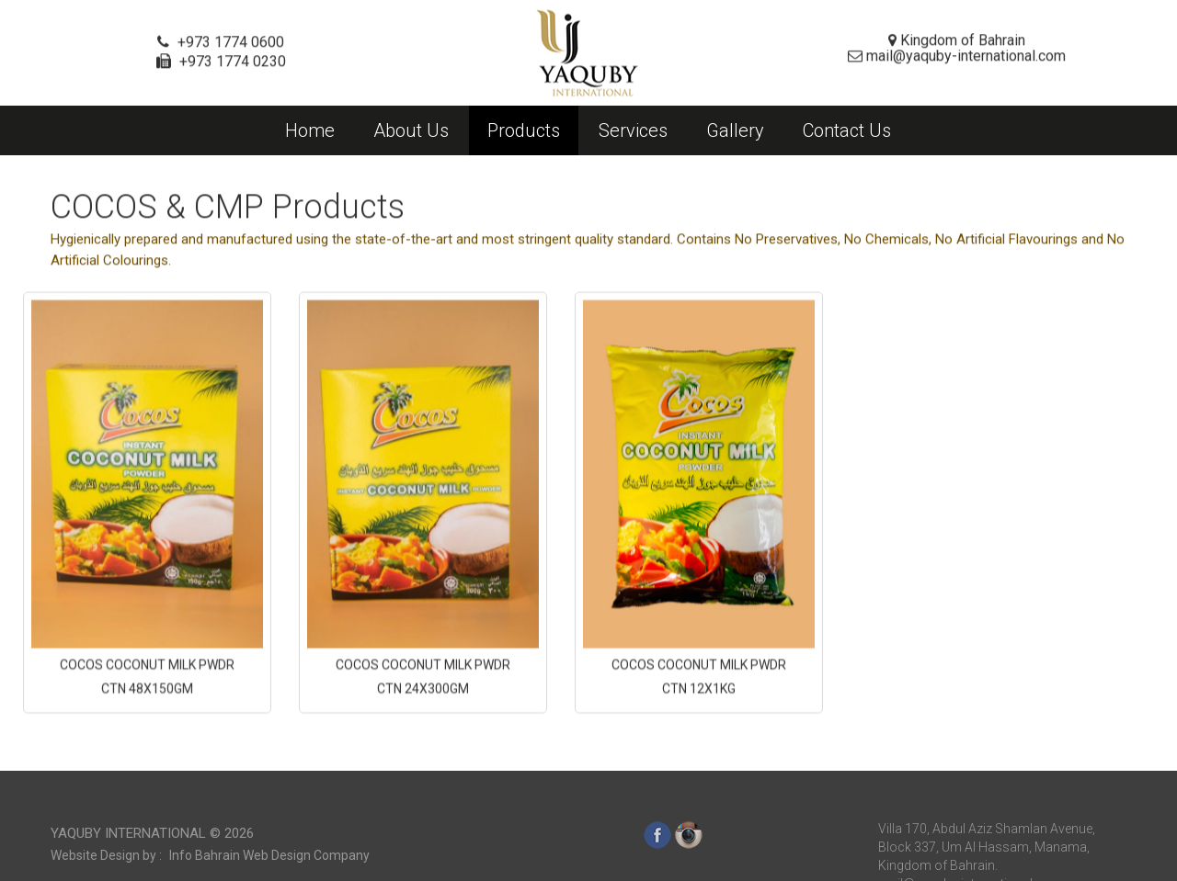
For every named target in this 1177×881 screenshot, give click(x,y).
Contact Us (847, 130)
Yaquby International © (152, 861)
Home (310, 130)
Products (523, 130)
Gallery (735, 130)
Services (633, 130)
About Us (411, 130)
